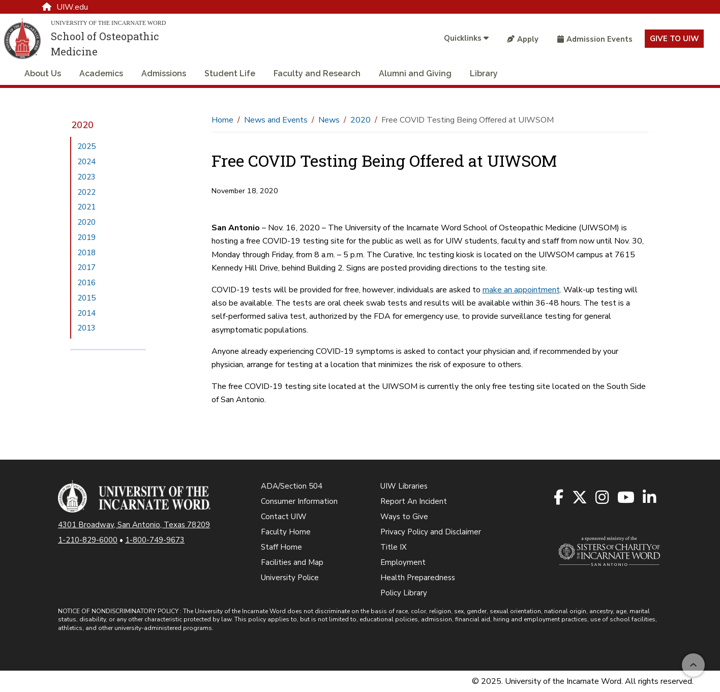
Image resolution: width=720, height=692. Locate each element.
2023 (86, 177)
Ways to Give (404, 517)
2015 (86, 298)
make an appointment (521, 289)
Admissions (163, 73)
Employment (403, 562)
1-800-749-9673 (155, 540)
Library (484, 73)
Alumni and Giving (415, 73)
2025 (86, 146)
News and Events (276, 120)
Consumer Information (299, 501)
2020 (82, 125)
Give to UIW (674, 39)
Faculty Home (286, 532)
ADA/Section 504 (291, 486)
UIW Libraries (404, 486)
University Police (290, 578)
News (329, 120)
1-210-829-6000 (87, 540)
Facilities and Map (292, 562)
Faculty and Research (317, 73)
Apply (522, 39)
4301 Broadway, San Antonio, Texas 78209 (134, 525)
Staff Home (281, 547)
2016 (86, 283)
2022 (86, 192)
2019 (86, 237)
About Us (42, 73)
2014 (86, 313)
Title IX (393, 547)
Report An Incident (413, 501)
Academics (101, 73)
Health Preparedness (417, 578)
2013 (86, 328)
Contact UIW (284, 517)
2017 (86, 267)
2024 (86, 162)
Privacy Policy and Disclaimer (430, 532)
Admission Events (595, 39)
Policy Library (403, 593)
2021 (86, 207)
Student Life (229, 73)
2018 (86, 253)
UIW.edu (65, 7)
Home (222, 120)
